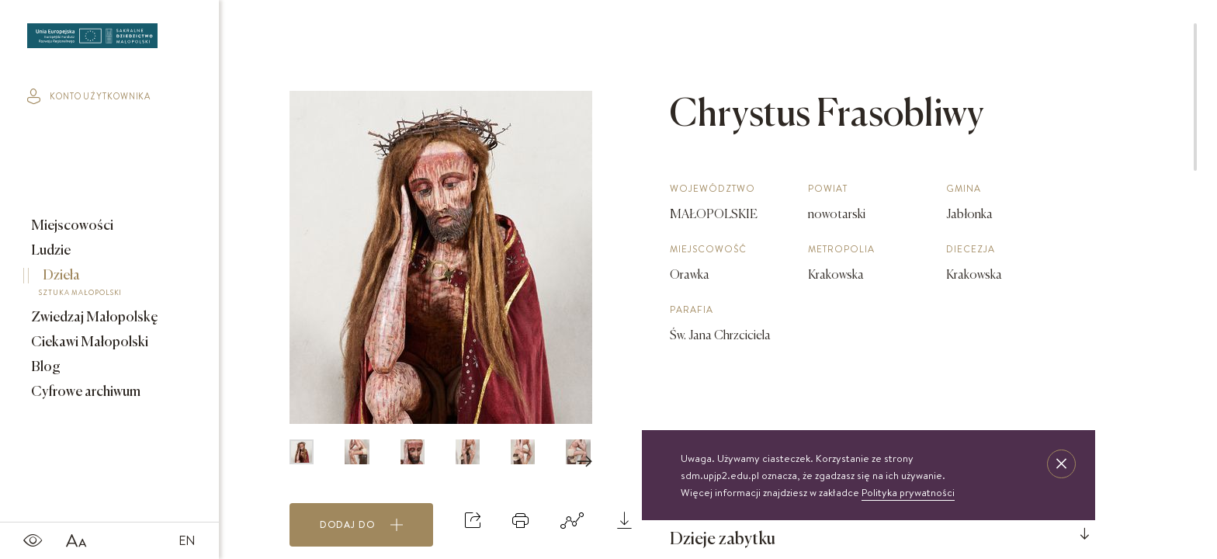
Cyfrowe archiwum (84, 392)
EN (187, 540)
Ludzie (50, 251)
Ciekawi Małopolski (88, 342)
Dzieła (98, 285)
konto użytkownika (89, 96)
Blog (45, 367)
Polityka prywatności (908, 492)
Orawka (689, 275)
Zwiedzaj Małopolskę (93, 318)
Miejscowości (71, 226)
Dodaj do (362, 525)
